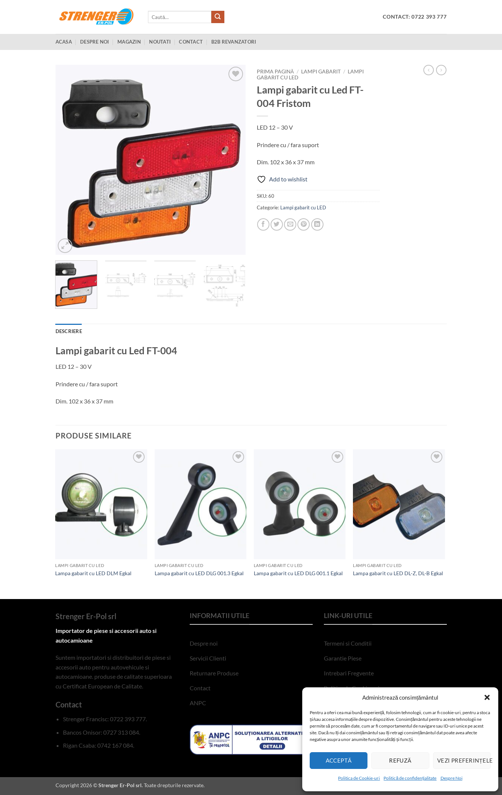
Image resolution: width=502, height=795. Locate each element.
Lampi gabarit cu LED (303, 207)
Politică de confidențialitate (409, 778)
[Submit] (217, 17)
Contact (191, 42)
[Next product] (428, 70)
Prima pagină (275, 72)
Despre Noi (451, 778)
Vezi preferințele (464, 760)
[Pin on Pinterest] (303, 224)
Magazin (129, 42)
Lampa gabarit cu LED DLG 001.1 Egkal (298, 573)
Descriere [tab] (69, 331)
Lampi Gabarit (321, 72)
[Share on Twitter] (277, 224)
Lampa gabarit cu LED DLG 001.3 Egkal (199, 573)
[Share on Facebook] (263, 224)
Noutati (160, 42)
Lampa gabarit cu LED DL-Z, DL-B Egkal (398, 573)
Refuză (400, 760)
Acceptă (339, 760)
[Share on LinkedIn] (317, 224)
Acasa (64, 42)
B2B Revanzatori (233, 42)
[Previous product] (441, 70)
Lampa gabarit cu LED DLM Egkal (93, 573)
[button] (487, 697)
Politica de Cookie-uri (359, 778)
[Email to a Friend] (290, 224)
